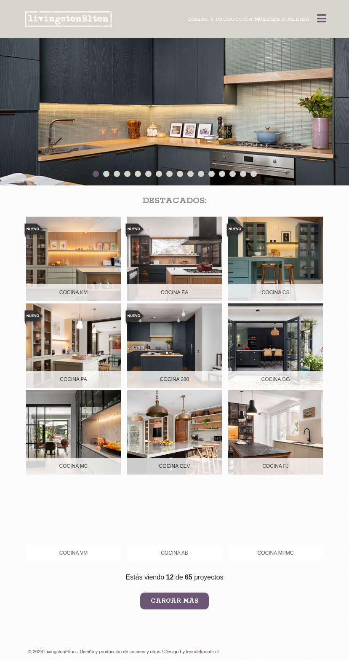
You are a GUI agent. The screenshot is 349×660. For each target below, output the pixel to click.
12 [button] (211, 174)
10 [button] (190, 174)
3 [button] (117, 174)
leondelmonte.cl (202, 651)
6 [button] (148, 174)
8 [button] (169, 174)
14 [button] (232, 174)
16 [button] (253, 174)
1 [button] (96, 174)
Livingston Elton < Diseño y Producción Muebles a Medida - (70, 19)
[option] (174, 111)
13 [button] (222, 174)
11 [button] (201, 174)
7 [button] (159, 174)
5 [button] (138, 174)
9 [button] (180, 174)
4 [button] (127, 174)
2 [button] (106, 174)
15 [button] (243, 174)
